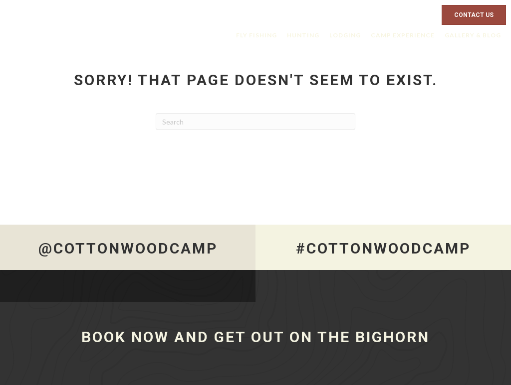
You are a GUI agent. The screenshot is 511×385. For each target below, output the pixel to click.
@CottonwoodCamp (128, 248)
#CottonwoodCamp (383, 248)
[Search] (255, 121)
